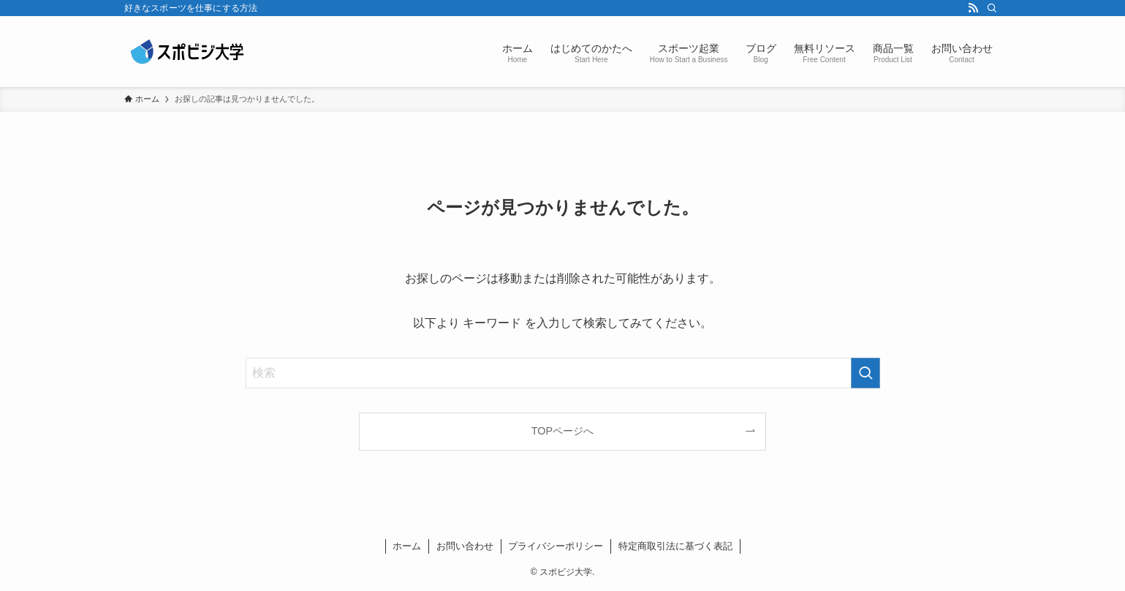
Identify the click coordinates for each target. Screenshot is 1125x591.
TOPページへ (562, 431)
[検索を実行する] (865, 373)
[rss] (972, 8)
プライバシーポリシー (555, 546)
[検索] (991, 8)
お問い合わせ (464, 546)
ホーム (407, 546)
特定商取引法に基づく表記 (675, 546)
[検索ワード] (563, 373)
